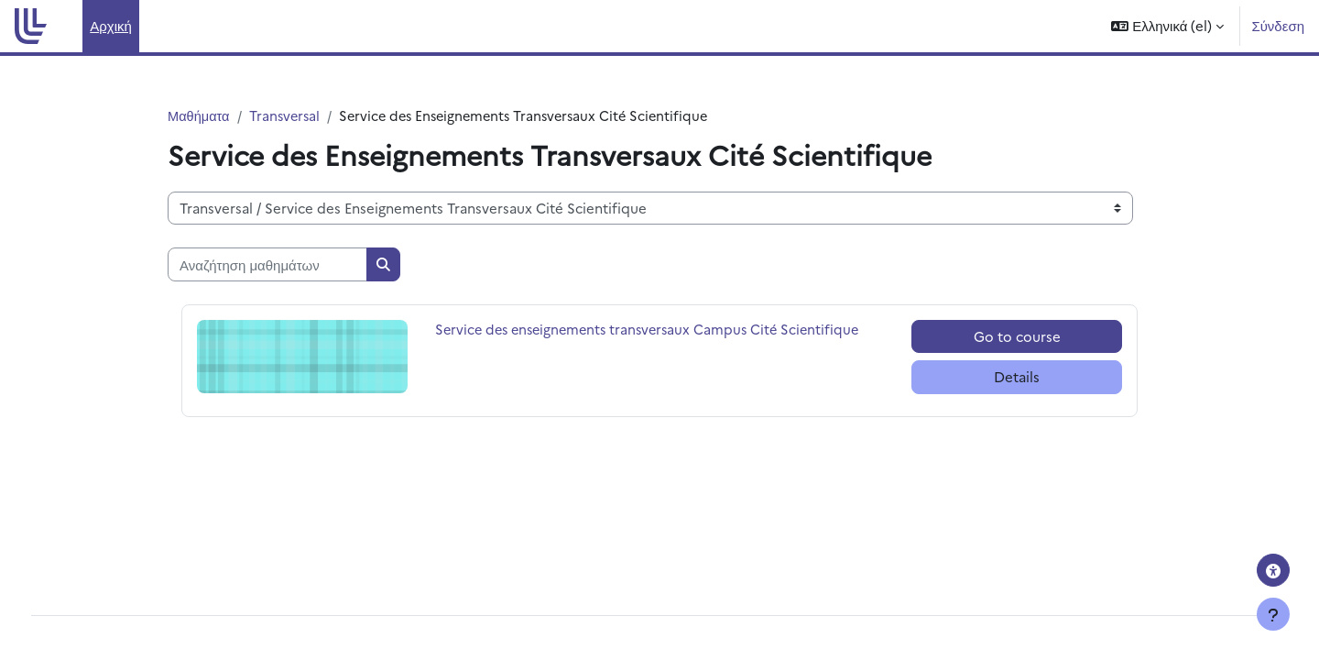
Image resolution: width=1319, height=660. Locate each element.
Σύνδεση (1277, 25)
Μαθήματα (200, 116)
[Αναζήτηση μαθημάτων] (267, 265)
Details (1017, 377)
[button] (1167, 26)
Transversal (287, 116)
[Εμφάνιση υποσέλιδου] (1273, 614)
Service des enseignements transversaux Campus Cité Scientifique (654, 330)
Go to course (1017, 336)
